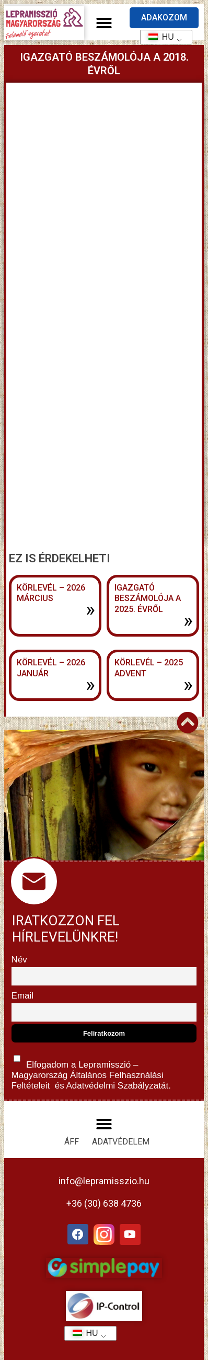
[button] (104, 23)
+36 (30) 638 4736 (104, 1203)
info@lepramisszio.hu (104, 1180)
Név (19, 960)
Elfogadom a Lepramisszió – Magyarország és (91, 1070)
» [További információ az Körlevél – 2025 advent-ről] (188, 684)
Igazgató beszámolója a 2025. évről (147, 599)
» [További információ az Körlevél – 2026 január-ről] (90, 684)
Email (22, 996)
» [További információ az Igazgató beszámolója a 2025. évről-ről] (188, 620)
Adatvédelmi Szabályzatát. (117, 1086)
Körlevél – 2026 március (51, 593)
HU (157, 36)
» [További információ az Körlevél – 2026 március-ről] (90, 609)
